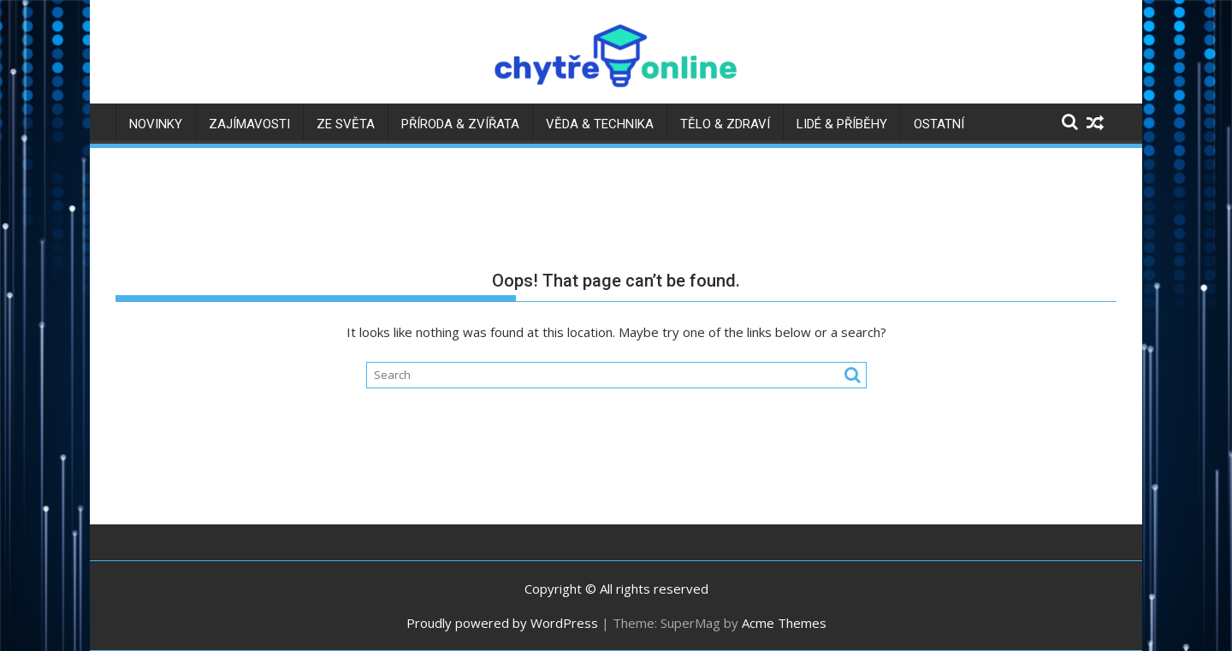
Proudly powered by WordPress (502, 622)
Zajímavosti (249, 124)
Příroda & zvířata (460, 124)
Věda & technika (600, 124)
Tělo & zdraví (725, 124)
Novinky (155, 124)
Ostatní (939, 124)
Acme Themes (784, 622)
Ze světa (346, 124)
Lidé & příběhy (842, 124)
